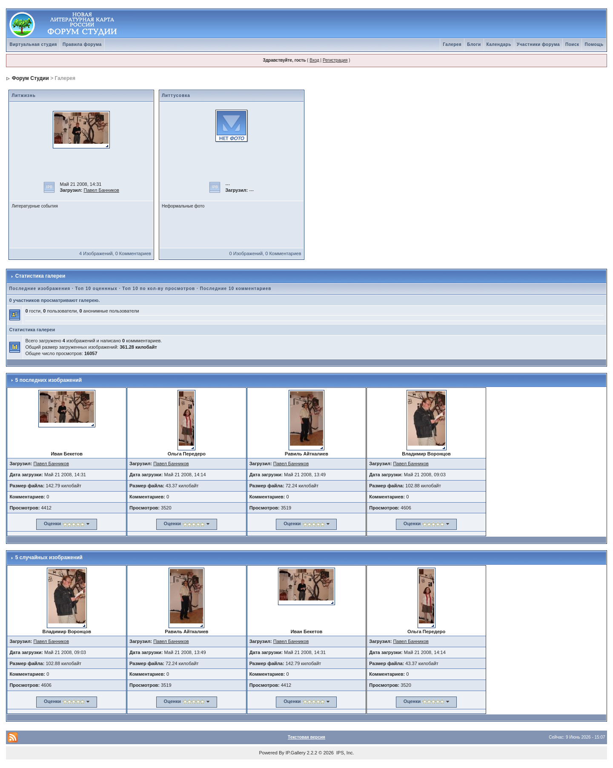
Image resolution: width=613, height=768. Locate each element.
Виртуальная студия (33, 44)
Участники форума (538, 44)
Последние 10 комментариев (236, 288)
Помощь (593, 44)
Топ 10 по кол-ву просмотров (158, 288)
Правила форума (82, 44)
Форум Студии (30, 78)
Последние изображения (39, 288)
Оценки (52, 523)
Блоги (474, 44)
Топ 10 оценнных (96, 288)
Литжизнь (23, 95)
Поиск (572, 44)
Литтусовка (176, 95)
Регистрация (335, 60)
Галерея (452, 44)
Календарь (499, 44)
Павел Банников (101, 190)
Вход (314, 60)
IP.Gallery (296, 752)
